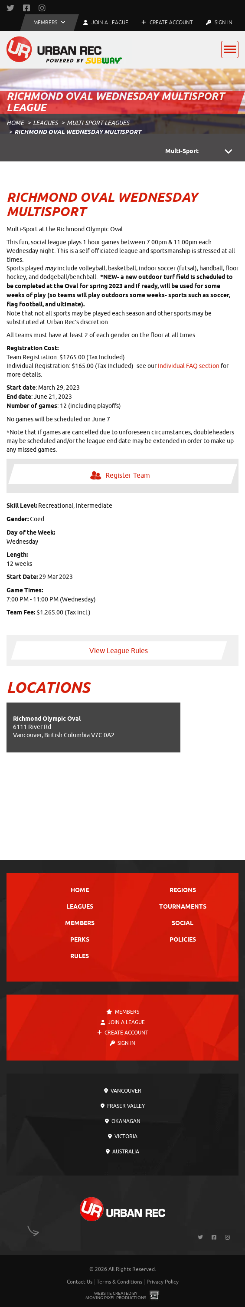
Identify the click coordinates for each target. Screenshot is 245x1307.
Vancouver (122, 1090)
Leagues (45, 123)
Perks (79, 940)
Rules (79, 956)
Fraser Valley (123, 1106)
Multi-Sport (201, 151)
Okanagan (122, 1121)
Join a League (123, 1022)
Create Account (167, 23)
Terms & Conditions (119, 1281)
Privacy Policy (163, 1281)
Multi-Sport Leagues (98, 123)
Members (80, 923)
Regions (183, 891)
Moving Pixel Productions (115, 1297)
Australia (122, 1151)
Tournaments (182, 907)
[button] (49, 22)
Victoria (122, 1136)
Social (182, 923)
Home (15, 123)
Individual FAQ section (188, 366)
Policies (183, 940)
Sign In (219, 23)
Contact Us (79, 1281)
